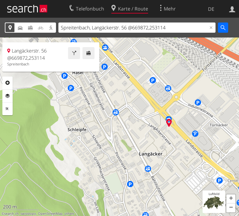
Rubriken (7, 82)
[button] (230, 198)
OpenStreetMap (50, 214)
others (69, 214)
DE (211, 9)
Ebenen (7, 96)
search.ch (11, 214)
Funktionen (7, 109)
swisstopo (28, 214)
